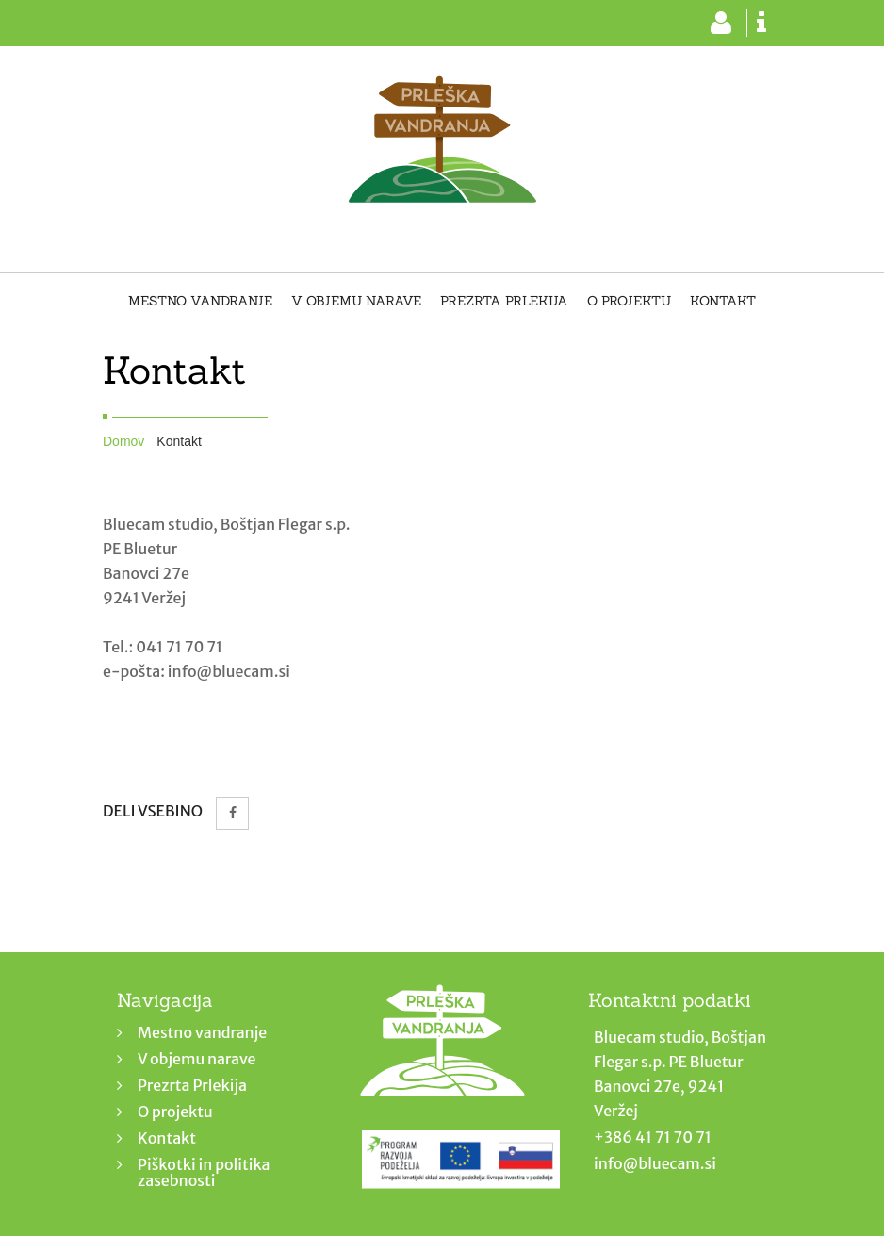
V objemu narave (356, 301)
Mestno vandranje (200, 301)
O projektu (629, 301)
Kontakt (723, 301)
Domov (123, 441)
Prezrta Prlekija (504, 301)
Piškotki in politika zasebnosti (204, 1172)
